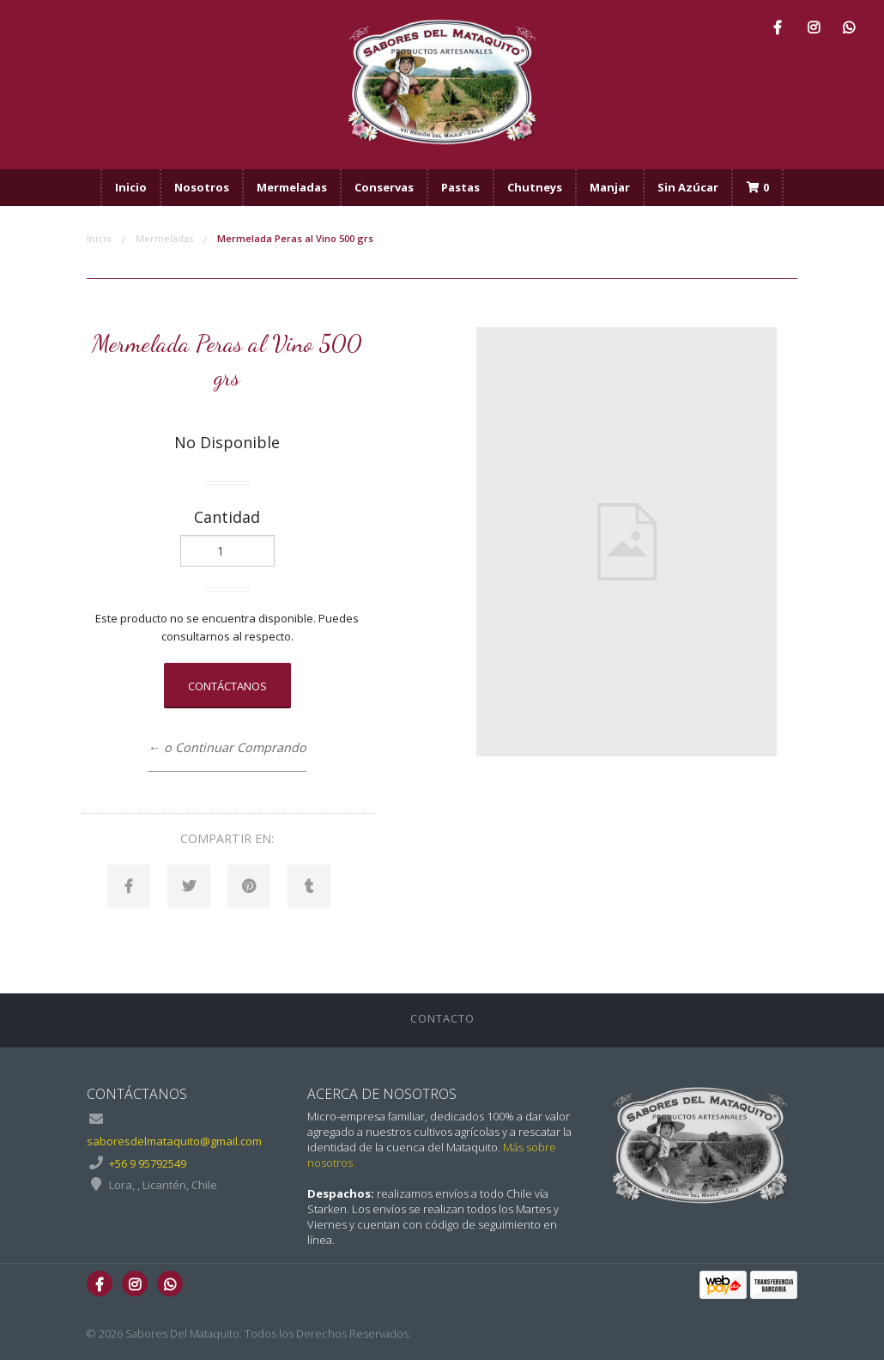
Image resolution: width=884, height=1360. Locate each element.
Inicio (131, 187)
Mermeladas (292, 187)
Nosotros (201, 187)
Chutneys (534, 187)
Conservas (384, 187)
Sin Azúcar (687, 187)
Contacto (442, 1018)
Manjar (610, 187)
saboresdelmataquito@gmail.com (174, 1141)
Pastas (460, 187)
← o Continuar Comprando (227, 747)
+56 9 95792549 (147, 1163)
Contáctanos (227, 686)
